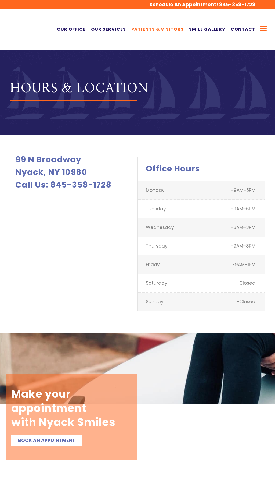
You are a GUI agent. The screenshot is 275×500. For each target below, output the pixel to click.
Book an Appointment (46, 440)
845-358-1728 (229, 4)
